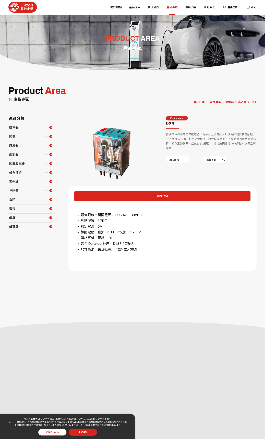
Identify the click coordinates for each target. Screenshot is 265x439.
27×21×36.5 (127, 249)
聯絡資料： (89, 238)
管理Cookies (52, 432)
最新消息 (191, 7)
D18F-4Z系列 (123, 243)
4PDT (102, 221)
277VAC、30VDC (128, 215)
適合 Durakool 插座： (97, 243)
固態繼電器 (17, 163)
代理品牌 (153, 7)
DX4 (254, 102)
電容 (12, 209)
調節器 (14, 154)
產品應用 (135, 7)
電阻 (12, 199)
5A (100, 226)
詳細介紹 (162, 196)
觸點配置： (89, 221)
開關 (12, 136)
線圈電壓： (89, 232)
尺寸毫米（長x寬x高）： (99, 249)
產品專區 (172, 7)
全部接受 (82, 432)
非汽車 (242, 102)
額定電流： (89, 226)
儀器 (12, 218)
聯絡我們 (209, 7)
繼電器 (229, 102)
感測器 (14, 145)
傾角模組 (15, 172)
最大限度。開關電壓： (98, 215)
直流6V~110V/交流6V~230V (119, 232)
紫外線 (14, 181)
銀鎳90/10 (105, 238)
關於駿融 (116, 7)
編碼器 (14, 227)
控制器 (14, 191)
